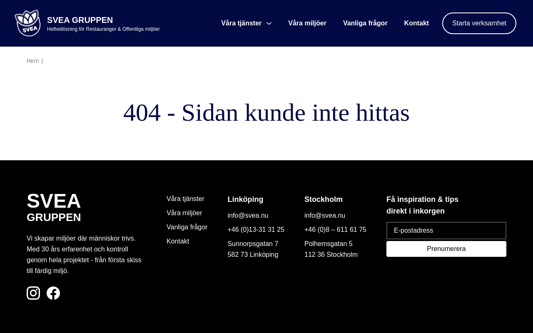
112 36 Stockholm (331, 254)
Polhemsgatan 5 (328, 243)
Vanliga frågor (365, 23)
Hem (33, 60)
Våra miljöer (307, 23)
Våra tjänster (185, 198)
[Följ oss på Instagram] (33, 293)
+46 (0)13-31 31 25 (255, 229)
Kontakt (416, 23)
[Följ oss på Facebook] (53, 293)
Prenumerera (446, 248)
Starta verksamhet (479, 23)
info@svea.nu (247, 215)
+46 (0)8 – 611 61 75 (335, 229)
